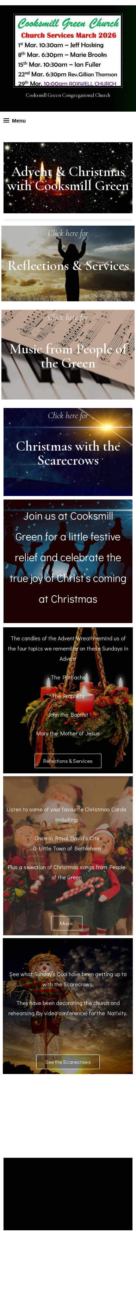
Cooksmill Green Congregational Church (68, 95)
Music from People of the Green (68, 354)
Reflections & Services (68, 264)
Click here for (68, 233)
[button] (68, 759)
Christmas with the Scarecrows (68, 451)
